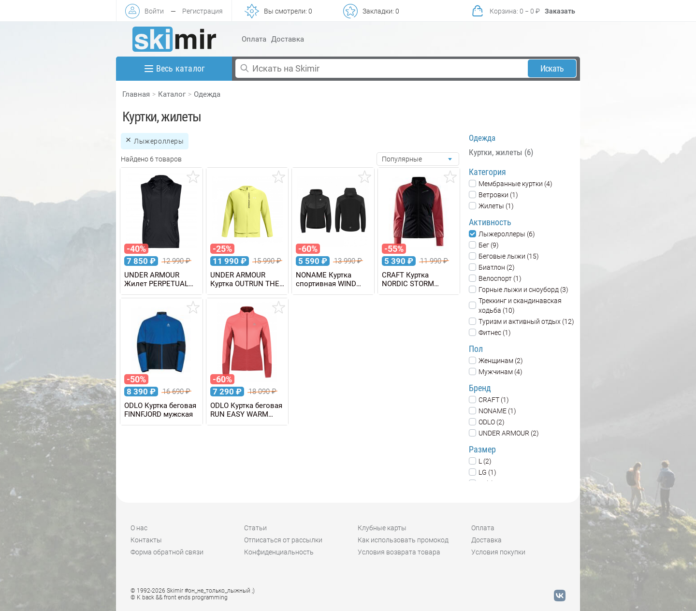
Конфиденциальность (279, 552)
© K (179, 597)
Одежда (207, 94)
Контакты (146, 540)
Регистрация (202, 11)
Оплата (254, 39)
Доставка (287, 39)
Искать (552, 68)
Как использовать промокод (403, 540)
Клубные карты (382, 528)
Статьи (255, 528)
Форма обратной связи (166, 552)
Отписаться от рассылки (283, 540)
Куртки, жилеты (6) (501, 152)
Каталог (172, 94)
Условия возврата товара (399, 552)
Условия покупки (498, 552)
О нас (138, 528)
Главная (136, 94)
